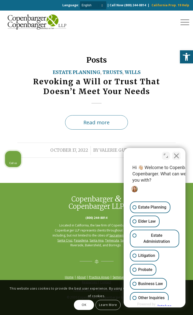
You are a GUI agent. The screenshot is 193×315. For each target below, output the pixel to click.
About (81, 277)
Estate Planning (76, 72)
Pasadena (81, 240)
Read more (96, 122)
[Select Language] (93, 5)
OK (84, 305)
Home (69, 277)
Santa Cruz (64, 240)
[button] (186, 56)
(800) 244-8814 (135, 5)
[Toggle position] (166, 154)
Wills (132, 72)
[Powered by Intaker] (150, 304)
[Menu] (182, 22)
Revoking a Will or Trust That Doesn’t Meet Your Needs (96, 86)
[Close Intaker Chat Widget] (176, 154)
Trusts (112, 72)
